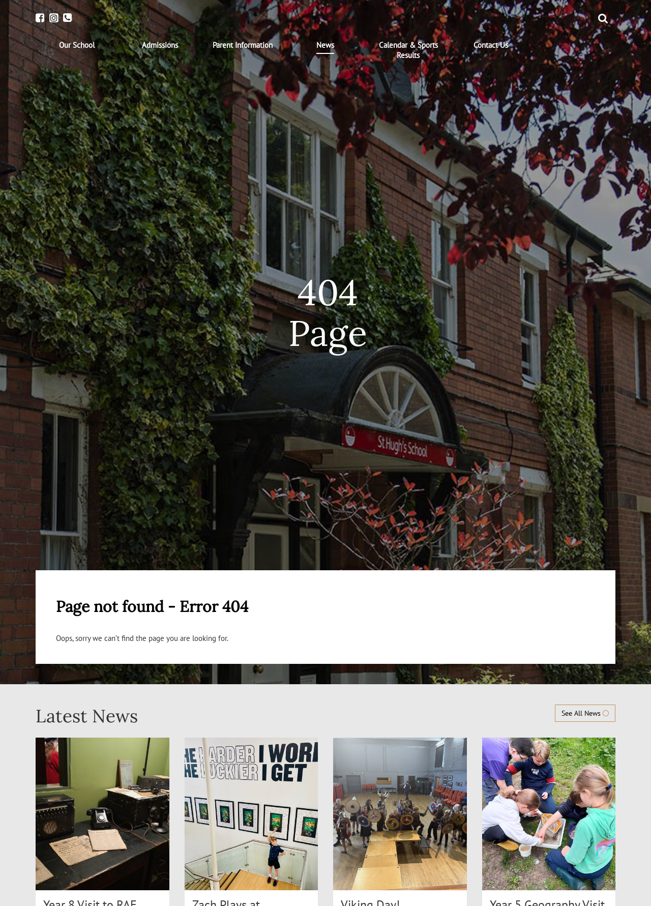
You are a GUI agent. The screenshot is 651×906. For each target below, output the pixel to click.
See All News (585, 713)
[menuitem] (77, 45)
